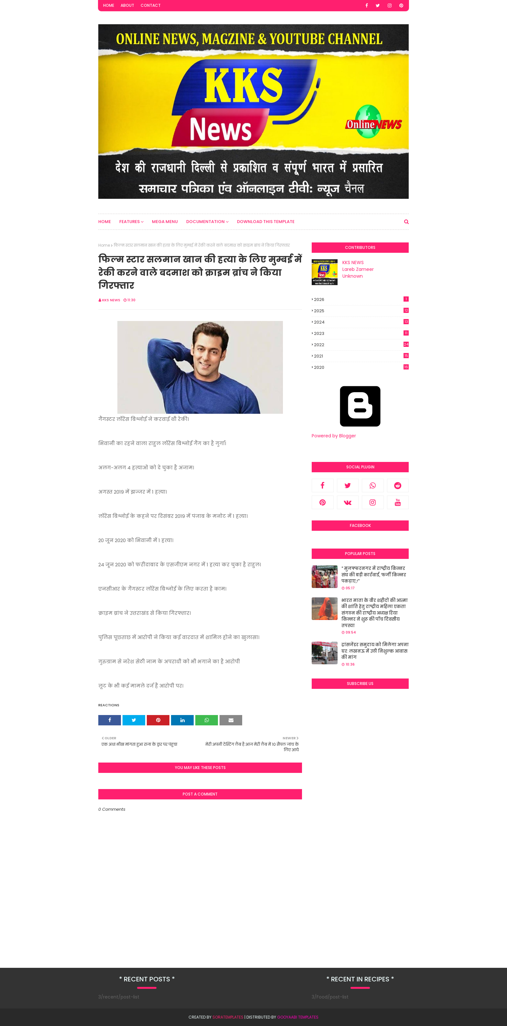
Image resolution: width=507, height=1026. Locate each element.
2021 (361, 356)
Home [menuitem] (104, 222)
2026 (361, 299)
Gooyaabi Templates (297, 1017)
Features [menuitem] (129, 222)
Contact (151, 5)
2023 (361, 333)
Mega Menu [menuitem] (165, 222)
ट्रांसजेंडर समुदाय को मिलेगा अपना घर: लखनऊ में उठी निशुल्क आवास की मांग (375, 651)
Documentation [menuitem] (205, 222)
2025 (361, 311)
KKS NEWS (111, 300)
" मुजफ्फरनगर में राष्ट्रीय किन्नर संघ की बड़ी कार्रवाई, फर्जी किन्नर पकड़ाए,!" (373, 574)
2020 (361, 367)
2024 (361, 322)
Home (108, 5)
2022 (361, 345)
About (127, 5)
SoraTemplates (227, 1017)
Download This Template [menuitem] (266, 222)
